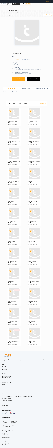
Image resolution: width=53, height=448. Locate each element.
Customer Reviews (42, 88)
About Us (4, 366)
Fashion (3, 424)
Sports (12, 423)
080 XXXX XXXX (12, 13)
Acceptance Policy (6, 435)
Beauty (3, 420)
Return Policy (26, 88)
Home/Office (14, 420)
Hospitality (13, 422)
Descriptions (11, 88)
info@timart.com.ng (8, 399)
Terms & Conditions (6, 436)
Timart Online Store (6, 377)
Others (12, 424)
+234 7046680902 (7, 397)
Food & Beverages (6, 425)
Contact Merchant (47, 14)
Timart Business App (6, 375)
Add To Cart (18, 78)
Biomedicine (4, 422)
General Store (14, 419)
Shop (3, 407)
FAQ (3, 367)
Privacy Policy (5, 434)
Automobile (4, 419)
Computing (4, 423)
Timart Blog (4, 368)
